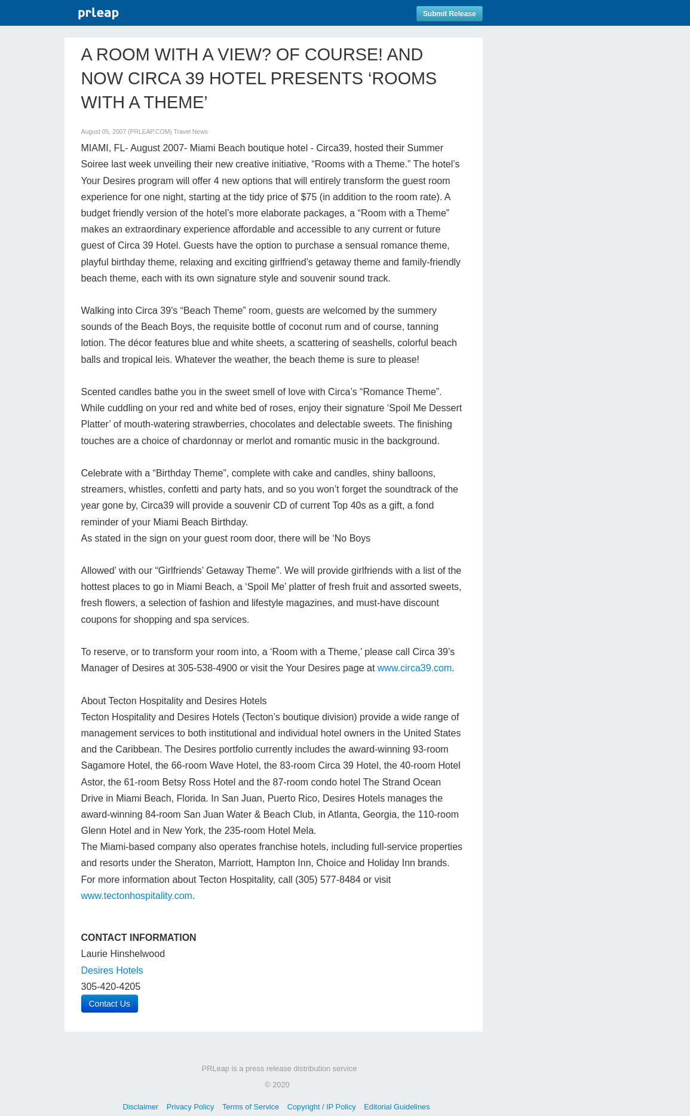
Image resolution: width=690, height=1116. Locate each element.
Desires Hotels (112, 970)
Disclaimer (140, 1106)
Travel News (190, 132)
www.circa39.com (415, 668)
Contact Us (109, 1003)
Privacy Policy (190, 1106)
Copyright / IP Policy (321, 1106)
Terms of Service (250, 1106)
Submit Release (449, 14)
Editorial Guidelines (397, 1106)
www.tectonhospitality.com (136, 896)
